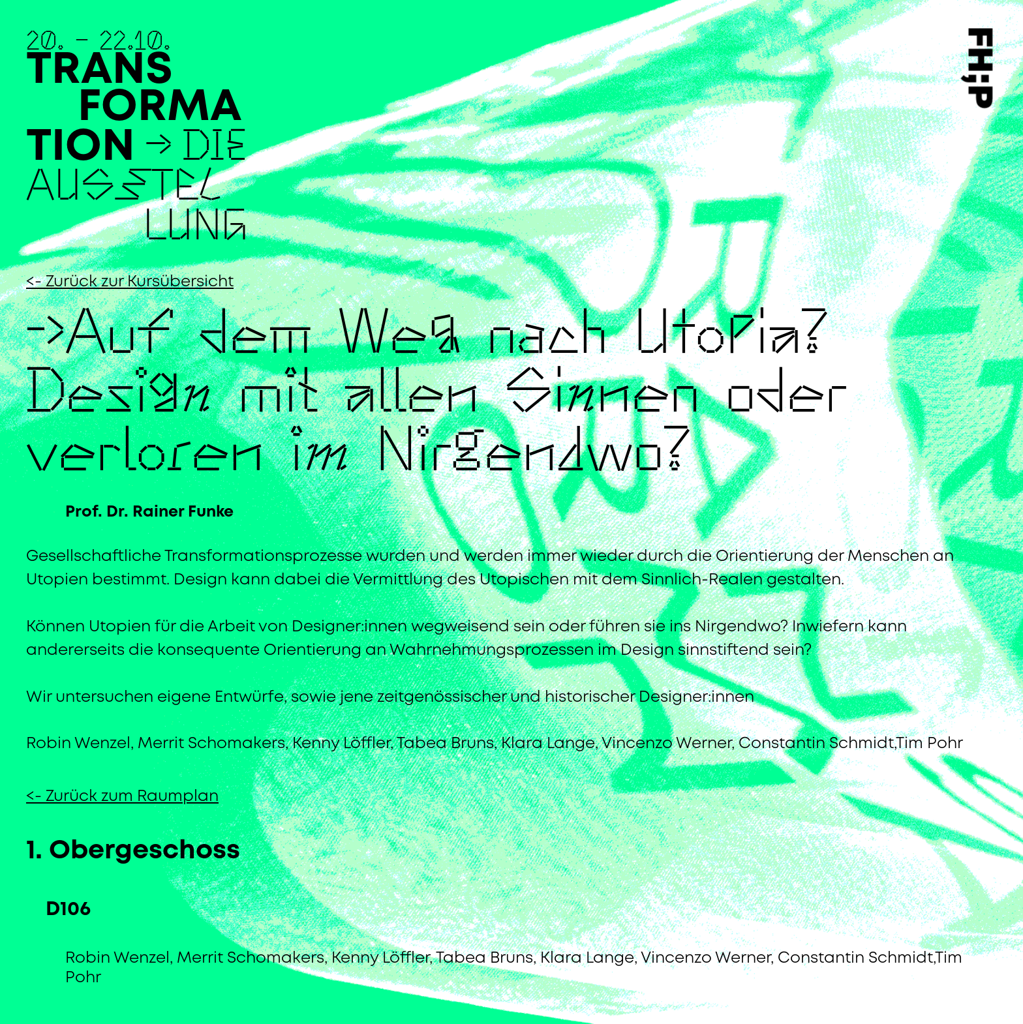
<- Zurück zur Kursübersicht (130, 282)
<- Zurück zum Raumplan (122, 797)
